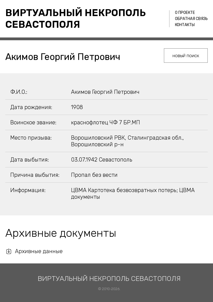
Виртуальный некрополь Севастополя (75, 18)
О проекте (185, 12)
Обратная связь (191, 18)
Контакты (185, 24)
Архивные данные (39, 251)
